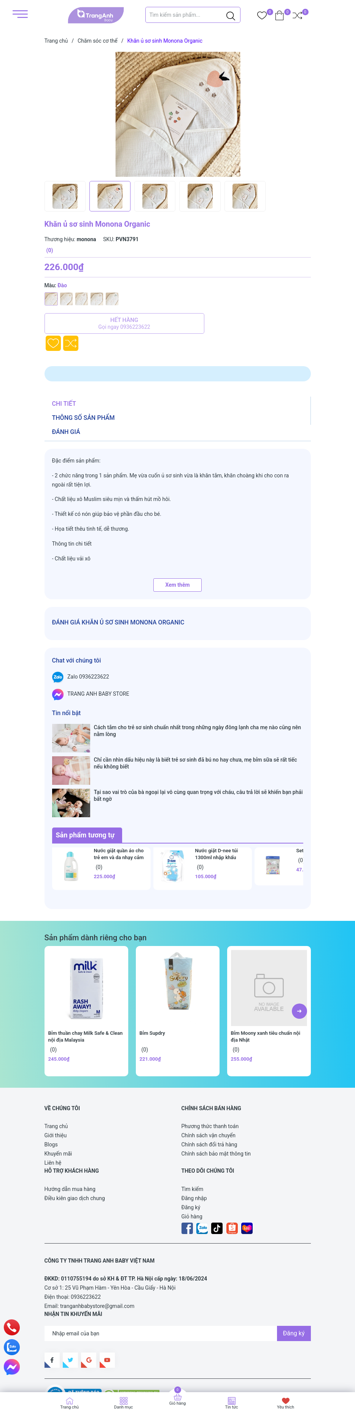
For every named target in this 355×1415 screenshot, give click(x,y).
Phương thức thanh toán (210, 1082)
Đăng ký (191, 1163)
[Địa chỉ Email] (178, 1289)
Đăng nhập (194, 1154)
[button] (299, 967)
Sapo (58, 1374)
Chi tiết (64, 403)
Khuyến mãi (58, 1110)
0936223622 (86, 1253)
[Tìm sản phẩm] (193, 14)
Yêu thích (285, 1407)
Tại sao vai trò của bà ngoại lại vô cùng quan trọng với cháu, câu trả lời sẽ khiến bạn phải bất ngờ (198, 766)
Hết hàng (124, 323)
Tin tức (231, 1407)
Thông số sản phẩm (83, 417)
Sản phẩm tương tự (85, 791)
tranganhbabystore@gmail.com (97, 1262)
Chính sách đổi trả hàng (209, 1101)
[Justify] (231, 14)
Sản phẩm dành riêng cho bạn (96, 893)
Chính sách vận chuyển (208, 1091)
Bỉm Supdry (152, 989)
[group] (180, 114)
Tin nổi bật (66, 713)
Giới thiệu (56, 1091)
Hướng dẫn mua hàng (70, 1145)
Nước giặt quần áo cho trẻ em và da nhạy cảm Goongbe (119, 813)
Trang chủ (56, 1082)
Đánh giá (66, 431)
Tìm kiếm (192, 1145)
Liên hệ (53, 1119)
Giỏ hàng (191, 1172)
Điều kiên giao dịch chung (75, 1154)
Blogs (51, 1101)
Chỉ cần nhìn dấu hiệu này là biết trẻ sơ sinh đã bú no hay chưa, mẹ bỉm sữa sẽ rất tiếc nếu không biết (195, 748)
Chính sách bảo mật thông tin (216, 1110)
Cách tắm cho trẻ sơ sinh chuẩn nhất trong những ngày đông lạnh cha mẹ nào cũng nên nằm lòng (197, 730)
